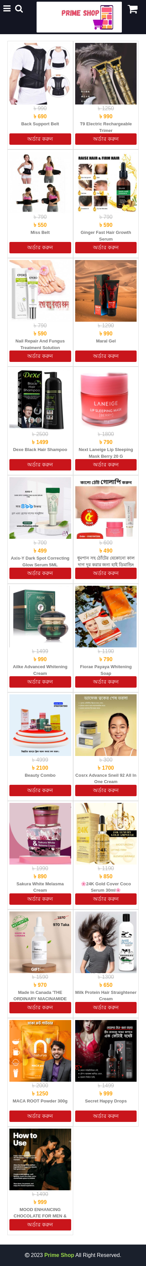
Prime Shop (59, 1255)
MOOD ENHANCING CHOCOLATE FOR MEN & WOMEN (40, 1216)
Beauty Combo (40, 775)
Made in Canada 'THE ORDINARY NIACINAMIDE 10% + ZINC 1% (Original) (40, 999)
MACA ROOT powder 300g (40, 1100)
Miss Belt (40, 232)
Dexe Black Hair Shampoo (40, 449)
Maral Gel (106, 340)
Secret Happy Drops (106, 1100)
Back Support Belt (40, 123)
